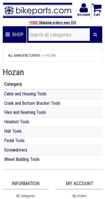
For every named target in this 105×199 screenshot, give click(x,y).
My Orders (79, 196)
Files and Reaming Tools (25, 112)
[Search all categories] (59, 34)
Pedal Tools (14, 140)
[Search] (95, 34)
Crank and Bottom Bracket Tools (32, 103)
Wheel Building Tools (22, 159)
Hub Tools (13, 131)
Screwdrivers (15, 150)
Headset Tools (16, 121)
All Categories (25, 196)
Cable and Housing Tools (25, 93)
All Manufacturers (24, 55)
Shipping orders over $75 (52, 23)
